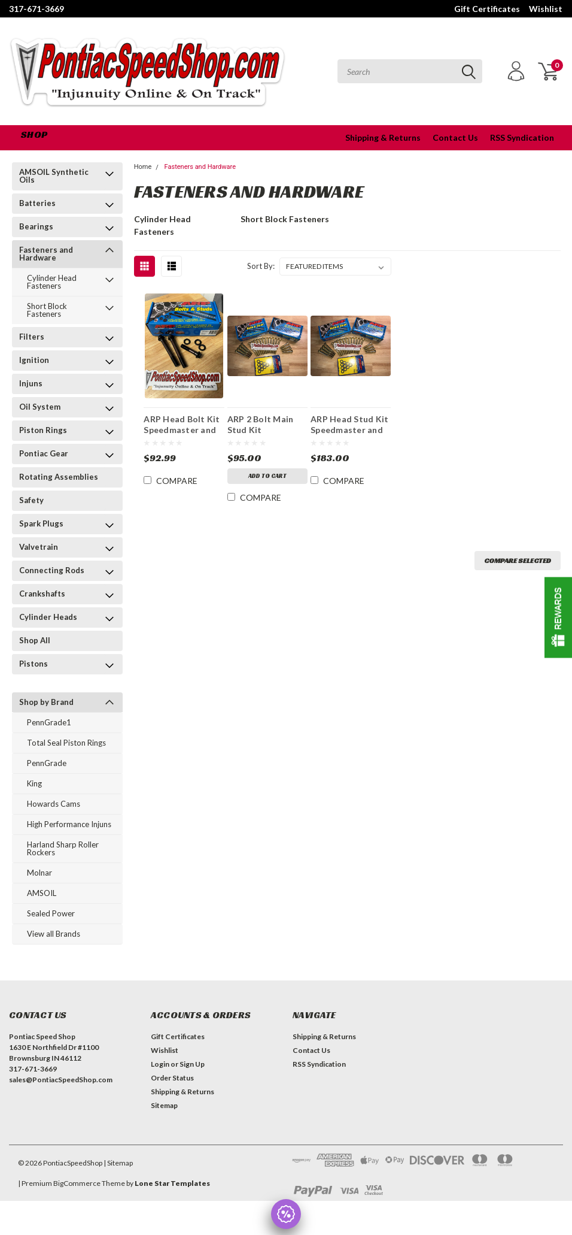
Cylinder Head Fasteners (52, 281)
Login (160, 1064)
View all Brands (53, 934)
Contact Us (455, 137)
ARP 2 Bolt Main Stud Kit (260, 424)
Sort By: (261, 266)
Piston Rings (43, 430)
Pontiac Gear (43, 453)
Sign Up (192, 1064)
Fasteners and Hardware (46, 253)
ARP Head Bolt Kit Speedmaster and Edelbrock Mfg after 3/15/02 (182, 424)
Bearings (36, 226)
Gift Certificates (487, 9)
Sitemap (164, 1105)
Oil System (39, 406)
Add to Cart (267, 476)
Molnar (39, 872)
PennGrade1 (49, 722)
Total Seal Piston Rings (66, 742)
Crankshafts (42, 593)
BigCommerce (77, 1183)
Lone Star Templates (172, 1183)
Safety (31, 500)
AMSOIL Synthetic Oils (54, 175)
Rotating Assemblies (58, 477)
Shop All (34, 640)
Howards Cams (53, 804)
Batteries (37, 203)
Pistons (33, 663)
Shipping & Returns (383, 137)
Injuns (30, 383)
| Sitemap (118, 1162)
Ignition (34, 360)
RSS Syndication (522, 137)
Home (143, 167)
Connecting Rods (51, 570)
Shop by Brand (46, 702)
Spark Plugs (41, 523)
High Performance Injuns (69, 824)
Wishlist (545, 9)
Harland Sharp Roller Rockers (63, 848)
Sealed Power (51, 913)
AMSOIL (41, 893)
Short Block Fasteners (47, 310)
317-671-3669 (36, 9)
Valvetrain (38, 547)
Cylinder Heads (48, 617)
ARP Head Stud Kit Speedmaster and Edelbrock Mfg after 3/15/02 (349, 424)
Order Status (172, 1077)
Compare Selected (517, 560)
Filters (31, 336)
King (34, 783)
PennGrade (46, 763)
